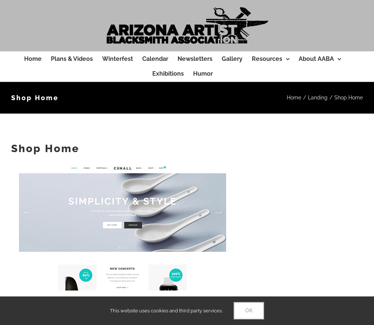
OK (249, 310)
